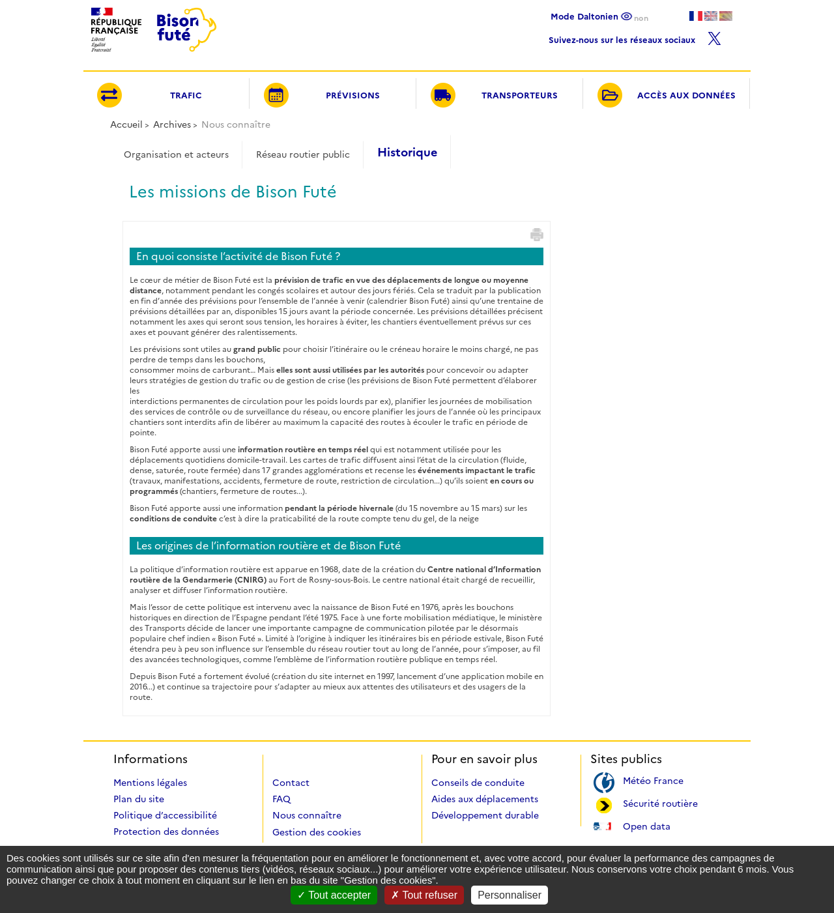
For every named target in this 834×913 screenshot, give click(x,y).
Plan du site (138, 799)
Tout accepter (334, 895)
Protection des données (166, 831)
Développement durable (485, 815)
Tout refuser (424, 895)
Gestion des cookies (316, 832)
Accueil (126, 124)
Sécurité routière (660, 802)
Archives (172, 124)
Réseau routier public (303, 154)
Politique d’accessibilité (165, 815)
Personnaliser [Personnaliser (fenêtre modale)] (509, 895)
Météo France (653, 780)
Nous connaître (306, 815)
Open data (646, 825)
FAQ (281, 799)
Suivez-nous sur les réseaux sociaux (635, 37)
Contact (290, 783)
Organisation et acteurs (176, 154)
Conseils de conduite (478, 783)
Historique (407, 152)
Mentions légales (150, 783)
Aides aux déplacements (484, 799)
